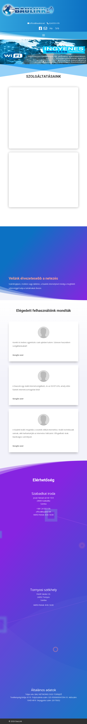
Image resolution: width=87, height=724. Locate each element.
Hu (51, 28)
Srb (57, 28)
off (31, 23)
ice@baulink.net (39, 23)
